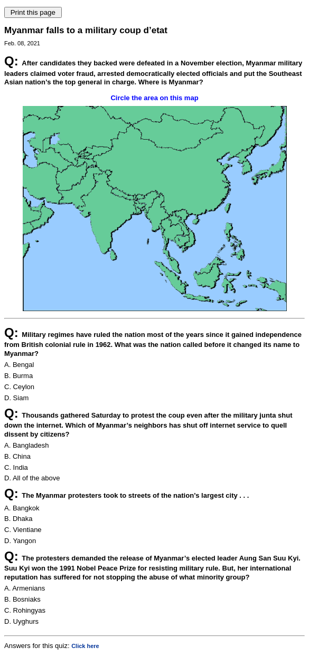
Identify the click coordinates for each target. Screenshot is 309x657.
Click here (85, 646)
